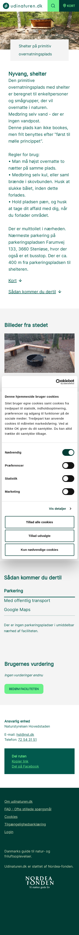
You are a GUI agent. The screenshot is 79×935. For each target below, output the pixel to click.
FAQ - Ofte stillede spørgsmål (27, 809)
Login (8, 832)
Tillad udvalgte (39, 536)
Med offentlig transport (27, 600)
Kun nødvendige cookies (39, 549)
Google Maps (17, 609)
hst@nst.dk (25, 734)
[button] (69, 6)
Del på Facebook (25, 766)
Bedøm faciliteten (24, 689)
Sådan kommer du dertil (35, 291)
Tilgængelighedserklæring (25, 824)
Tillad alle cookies (39, 522)
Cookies (10, 817)
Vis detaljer (57, 508)
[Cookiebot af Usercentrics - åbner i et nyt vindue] (56, 382)
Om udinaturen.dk (18, 801)
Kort (15, 280)
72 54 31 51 (27, 739)
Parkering (13, 590)
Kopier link (20, 761)
